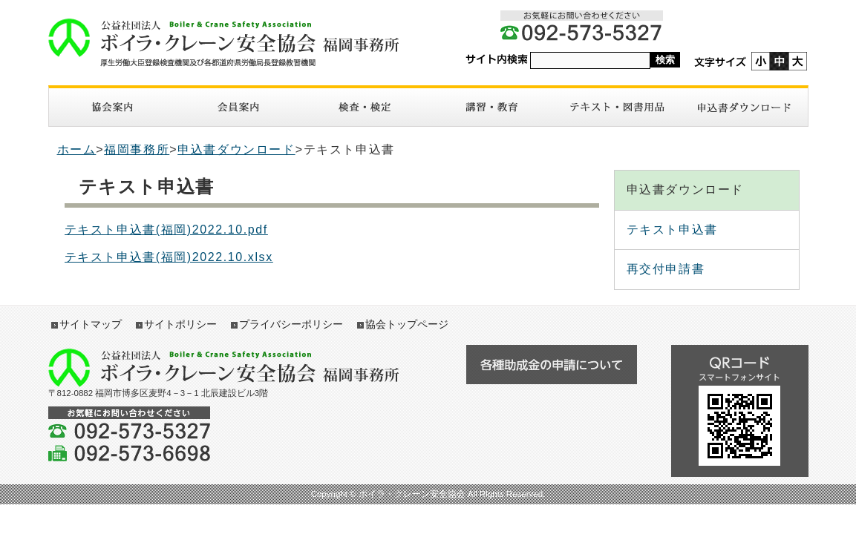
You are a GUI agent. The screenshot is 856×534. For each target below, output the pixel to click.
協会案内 (112, 107)
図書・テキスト (618, 107)
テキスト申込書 (672, 229)
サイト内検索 (496, 59)
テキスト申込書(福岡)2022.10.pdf (166, 229)
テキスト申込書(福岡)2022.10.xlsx (169, 257)
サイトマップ (90, 324)
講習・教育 (491, 107)
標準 (779, 61)
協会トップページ (406, 324)
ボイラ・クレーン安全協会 (231, 43)
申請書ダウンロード (744, 107)
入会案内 (238, 107)
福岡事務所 (136, 149)
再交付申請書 (666, 269)
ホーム (77, 149)
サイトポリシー (180, 324)
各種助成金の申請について (551, 364)
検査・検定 (364, 107)
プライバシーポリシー (291, 324)
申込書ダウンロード (236, 149)
